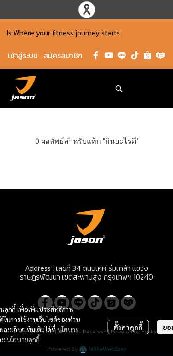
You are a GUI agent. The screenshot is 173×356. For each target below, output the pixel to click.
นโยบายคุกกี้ (23, 339)
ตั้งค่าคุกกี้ (128, 327)
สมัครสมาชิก (63, 55)
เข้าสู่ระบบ (23, 55)
